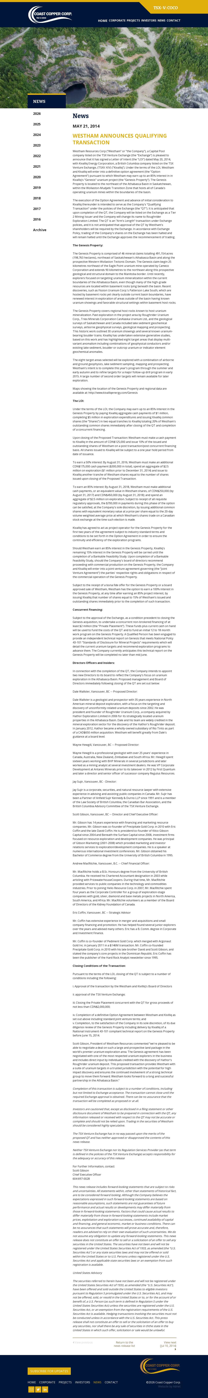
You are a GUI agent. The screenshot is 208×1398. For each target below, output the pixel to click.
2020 (37, 177)
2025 (37, 124)
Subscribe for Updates (49, 1371)
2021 (37, 166)
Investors (148, 20)
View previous (83, 1342)
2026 (37, 113)
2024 (37, 134)
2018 (37, 198)
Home (102, 21)
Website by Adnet (169, 1386)
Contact (174, 20)
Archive (39, 230)
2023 (37, 145)
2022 (37, 156)
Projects (133, 20)
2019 (37, 187)
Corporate (117, 20)
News (161, 20)
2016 (37, 219)
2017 (37, 208)
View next (159, 1346)
